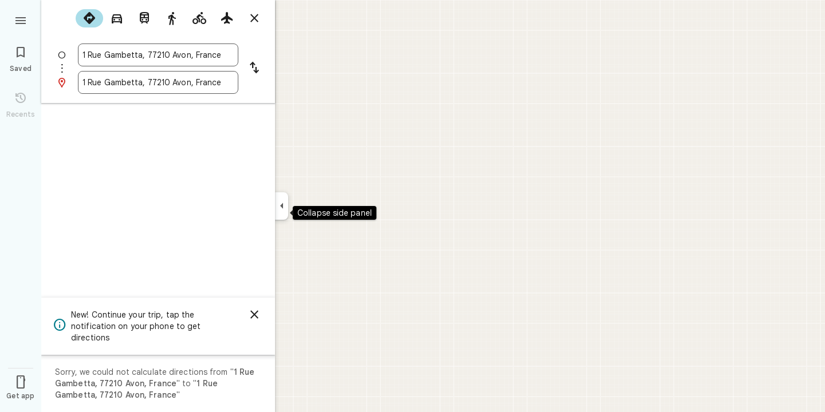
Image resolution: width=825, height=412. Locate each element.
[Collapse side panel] (281, 206)
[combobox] (158, 54)
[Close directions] (254, 18)
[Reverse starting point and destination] (254, 69)
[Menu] (20, 19)
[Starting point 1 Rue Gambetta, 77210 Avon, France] (158, 55)
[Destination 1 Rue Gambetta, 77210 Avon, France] (158, 82)
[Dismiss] (254, 315)
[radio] (89, 18)
